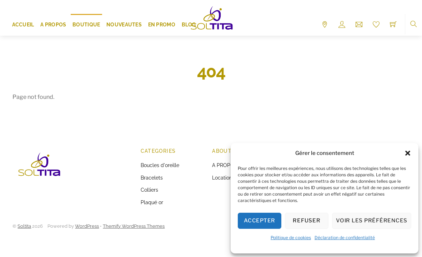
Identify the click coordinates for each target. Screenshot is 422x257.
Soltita (24, 226)
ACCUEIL (23, 24)
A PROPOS (53, 24)
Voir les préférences (371, 220)
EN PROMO (161, 24)
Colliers (149, 190)
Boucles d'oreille (160, 165)
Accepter (259, 220)
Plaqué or (152, 202)
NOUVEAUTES (124, 24)
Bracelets (152, 178)
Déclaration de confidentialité (345, 237)
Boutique (86, 24)
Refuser (306, 220)
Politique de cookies (291, 237)
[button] (407, 153)
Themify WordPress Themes (134, 226)
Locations (223, 178)
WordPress (87, 226)
